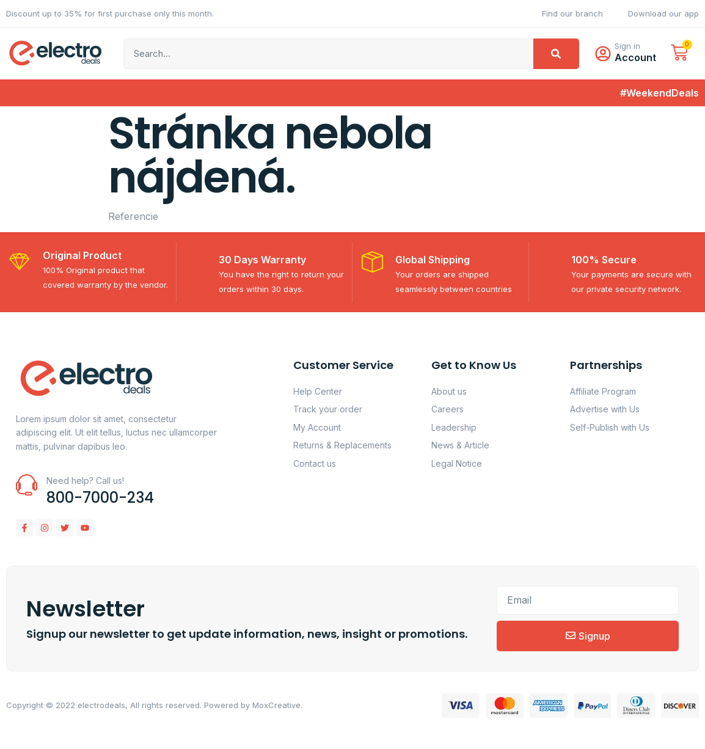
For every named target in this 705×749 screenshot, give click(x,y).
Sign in (630, 48)
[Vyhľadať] (556, 55)
